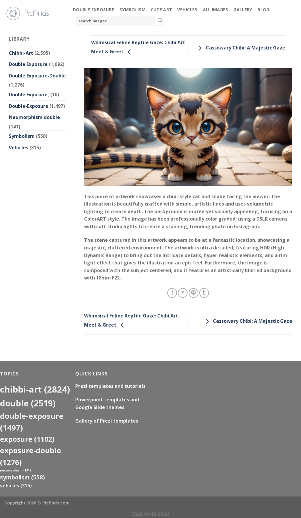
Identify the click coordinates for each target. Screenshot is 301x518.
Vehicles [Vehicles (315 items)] (16, 485)
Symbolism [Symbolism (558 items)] (22, 477)
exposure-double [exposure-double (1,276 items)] (30, 456)
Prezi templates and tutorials (110, 386)
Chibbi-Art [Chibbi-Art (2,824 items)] (35, 389)
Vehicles (187, 9)
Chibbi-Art (21, 53)
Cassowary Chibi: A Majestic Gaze (240, 47)
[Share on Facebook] (172, 293)
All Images (215, 9)
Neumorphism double (34, 117)
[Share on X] (183, 293)
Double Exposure (93, 9)
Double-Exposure (28, 106)
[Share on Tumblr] (204, 293)
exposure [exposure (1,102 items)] (27, 439)
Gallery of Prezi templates (106, 421)
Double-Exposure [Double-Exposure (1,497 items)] (31, 422)
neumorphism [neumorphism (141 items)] (15, 470)
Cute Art (161, 9)
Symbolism (132, 9)
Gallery (242, 9)
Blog (263, 9)
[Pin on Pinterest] (193, 293)
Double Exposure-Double (37, 75)
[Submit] (160, 21)
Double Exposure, (29, 94)
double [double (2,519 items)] (28, 403)
